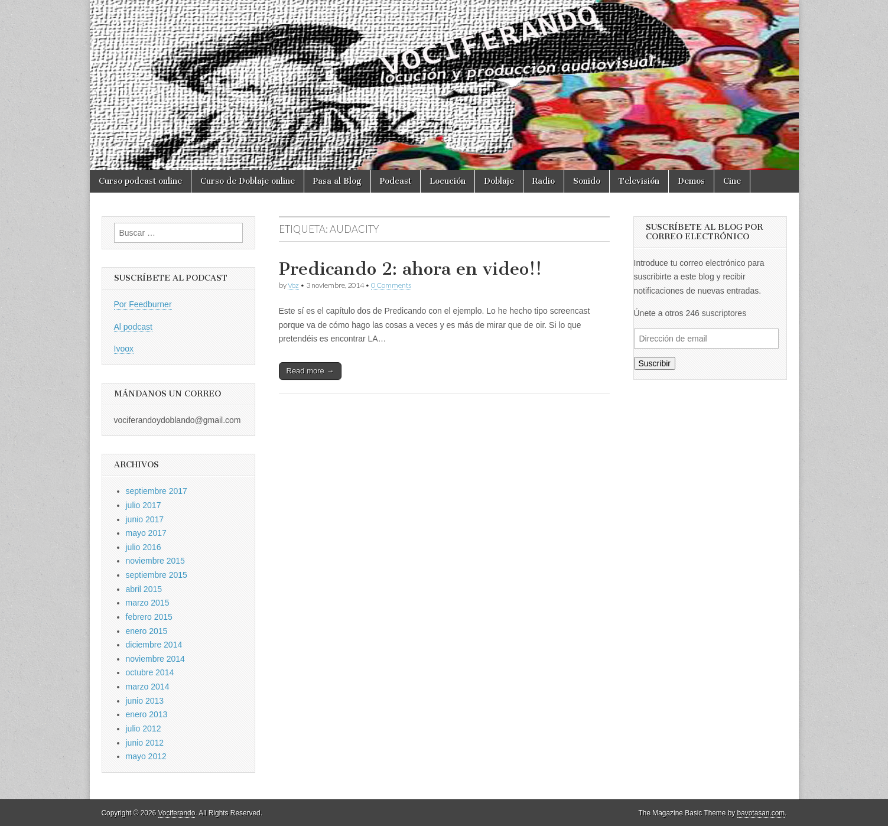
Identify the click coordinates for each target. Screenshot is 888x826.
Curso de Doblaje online (247, 181)
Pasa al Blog (337, 181)
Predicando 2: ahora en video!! (410, 268)
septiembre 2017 (156, 491)
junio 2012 (145, 742)
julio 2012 (143, 728)
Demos (691, 181)
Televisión (639, 181)
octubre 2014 (150, 672)
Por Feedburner (143, 304)
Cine (732, 181)
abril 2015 (144, 589)
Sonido (586, 181)
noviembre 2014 (155, 659)
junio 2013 (145, 700)
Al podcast (133, 326)
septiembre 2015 (156, 575)
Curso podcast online (140, 181)
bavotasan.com (761, 813)
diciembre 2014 (154, 644)
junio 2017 (145, 519)
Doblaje (499, 181)
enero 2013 (147, 714)
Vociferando (177, 813)
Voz (293, 285)
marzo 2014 (148, 686)
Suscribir (655, 363)
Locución (448, 181)
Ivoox (124, 348)
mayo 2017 (146, 533)
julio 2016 (143, 547)
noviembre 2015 (155, 560)
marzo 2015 (148, 602)
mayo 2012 (146, 756)
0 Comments (391, 285)
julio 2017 (143, 505)
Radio (543, 181)
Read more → (310, 370)
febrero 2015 (149, 617)
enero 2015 (147, 631)
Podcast (395, 181)
